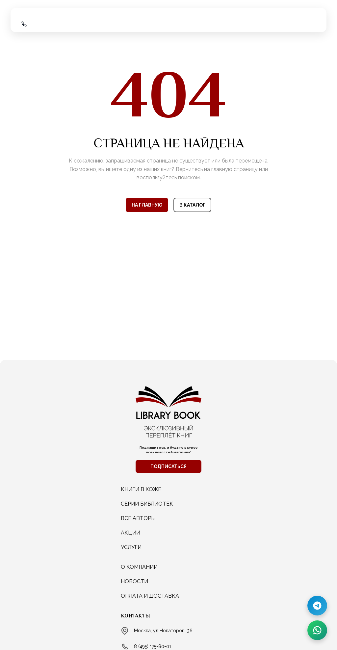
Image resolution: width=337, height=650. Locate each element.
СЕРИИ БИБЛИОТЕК (147, 504)
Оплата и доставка (150, 596)
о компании (139, 567)
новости (134, 581)
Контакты (135, 616)
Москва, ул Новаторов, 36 (163, 630)
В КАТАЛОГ (192, 205)
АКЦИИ (130, 533)
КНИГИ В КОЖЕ (141, 489)
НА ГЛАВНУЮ (147, 205)
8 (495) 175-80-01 (152, 646)
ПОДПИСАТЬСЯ (168, 466)
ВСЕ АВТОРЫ (138, 518)
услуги (131, 547)
